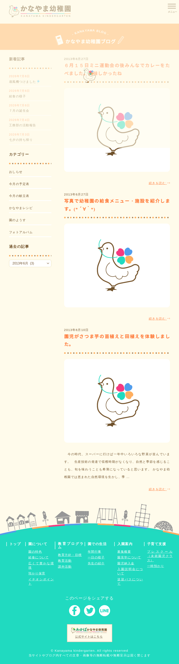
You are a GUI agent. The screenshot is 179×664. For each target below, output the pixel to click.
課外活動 (65, 566)
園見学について (129, 557)
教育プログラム (70, 545)
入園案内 (125, 544)
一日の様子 (96, 557)
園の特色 (35, 551)
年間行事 (94, 551)
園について (37, 544)
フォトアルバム (21, 232)
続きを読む (159, 183)
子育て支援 (156, 544)
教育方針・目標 (70, 555)
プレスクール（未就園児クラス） (160, 556)
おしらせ (16, 171)
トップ (15, 544)
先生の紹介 (96, 563)
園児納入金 (125, 563)
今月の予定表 (19, 184)
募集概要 (124, 551)
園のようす (17, 220)
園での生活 (97, 544)
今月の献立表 (19, 196)
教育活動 (65, 560)
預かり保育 (36, 573)
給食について (38, 557)
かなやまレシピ (21, 208)
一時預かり (155, 566)
